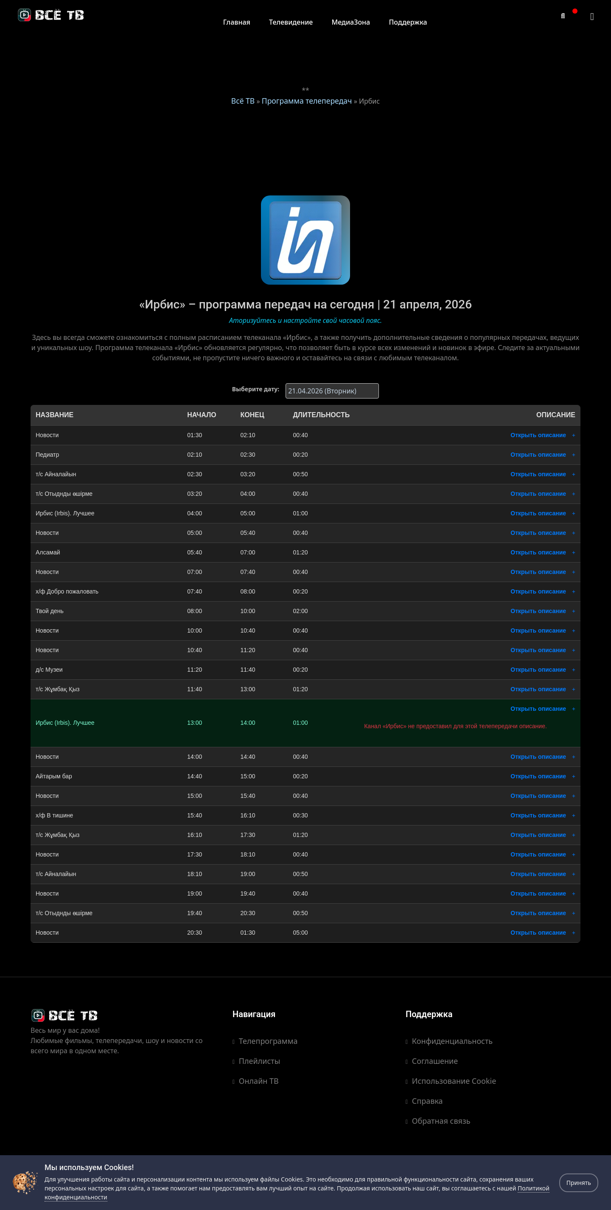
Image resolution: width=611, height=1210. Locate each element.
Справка (424, 1101)
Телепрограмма (265, 1041)
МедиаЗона (351, 22)
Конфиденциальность (449, 1041)
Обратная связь (438, 1121)
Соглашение (432, 1061)
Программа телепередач (307, 101)
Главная (236, 22)
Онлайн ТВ (256, 1081)
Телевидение (291, 22)
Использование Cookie (451, 1081)
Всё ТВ (243, 101)
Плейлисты (256, 1061)
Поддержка (408, 22)
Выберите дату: (255, 389)
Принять (578, 1183)
